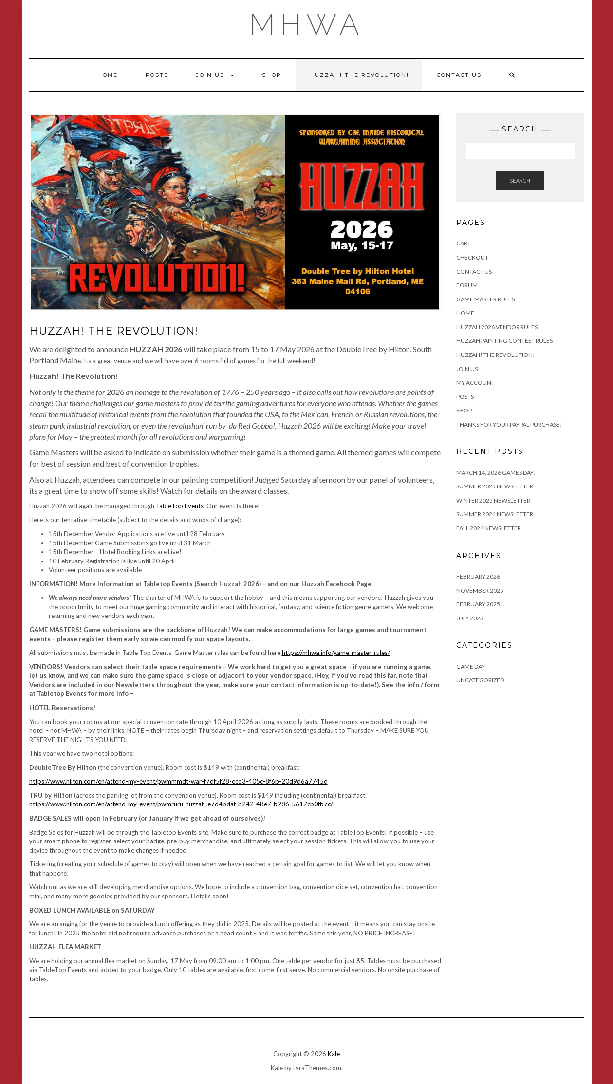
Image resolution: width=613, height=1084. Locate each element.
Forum (467, 285)
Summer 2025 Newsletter (494, 486)
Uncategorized (480, 680)
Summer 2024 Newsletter (494, 514)
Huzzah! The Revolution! (359, 75)
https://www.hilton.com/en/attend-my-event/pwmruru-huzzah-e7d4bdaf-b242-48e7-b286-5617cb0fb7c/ (181, 804)
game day (470, 666)
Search (520, 180)
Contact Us (459, 75)
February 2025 (478, 604)
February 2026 (478, 576)
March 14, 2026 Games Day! (496, 472)
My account (475, 382)
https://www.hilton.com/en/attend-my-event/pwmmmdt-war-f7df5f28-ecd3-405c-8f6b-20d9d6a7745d (178, 781)
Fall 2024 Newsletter (488, 528)
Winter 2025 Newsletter (493, 500)
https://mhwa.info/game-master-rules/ (336, 652)
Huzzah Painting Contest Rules (504, 340)
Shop (271, 75)
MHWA (306, 24)
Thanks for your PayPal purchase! (509, 424)
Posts (157, 75)
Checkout (472, 257)
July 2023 (469, 618)
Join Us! (215, 75)
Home (107, 75)
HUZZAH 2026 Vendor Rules (497, 327)
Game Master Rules (485, 299)
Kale (334, 1054)
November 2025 (479, 590)
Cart (463, 243)
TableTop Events (180, 506)
